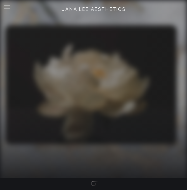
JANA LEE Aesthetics (93, 9)
